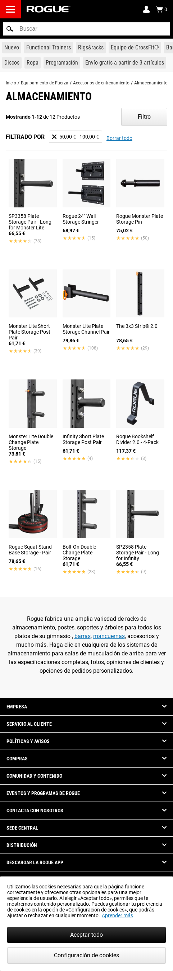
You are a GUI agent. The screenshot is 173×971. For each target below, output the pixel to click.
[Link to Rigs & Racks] (91, 47)
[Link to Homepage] (48, 9)
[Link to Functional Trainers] (48, 47)
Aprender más (117, 915)
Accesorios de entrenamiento (101, 82)
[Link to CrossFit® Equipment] (135, 47)
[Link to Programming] (62, 63)
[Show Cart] (161, 9)
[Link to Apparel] (32, 63)
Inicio (11, 82)
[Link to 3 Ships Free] (124, 63)
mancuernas (109, 636)
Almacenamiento (151, 82)
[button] (10, 29)
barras (82, 636)
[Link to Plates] (12, 63)
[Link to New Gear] (11, 47)
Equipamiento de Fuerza (44, 82)
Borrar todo (119, 138)
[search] (86, 29)
